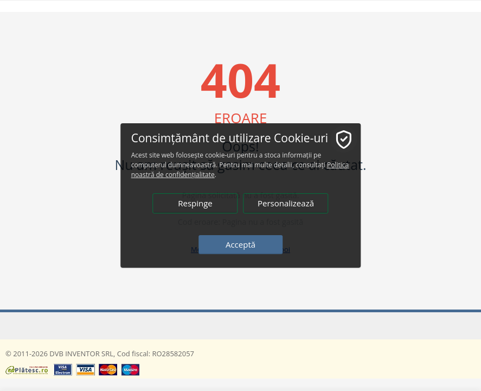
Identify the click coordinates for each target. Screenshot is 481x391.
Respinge (195, 203)
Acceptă (240, 244)
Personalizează (286, 203)
